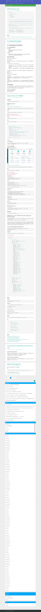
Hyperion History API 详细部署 (15, 96)
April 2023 (7, 495)
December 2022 (8, 502)
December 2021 (8, 519)
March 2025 (7, 459)
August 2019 (7, 566)
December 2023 (8, 483)
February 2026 (8, 440)
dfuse (20, 427)
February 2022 (8, 516)
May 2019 (7, 571)
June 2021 (7, 530)
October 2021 (8, 523)
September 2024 (8, 469)
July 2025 (7, 452)
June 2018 (7, 590)
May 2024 (7, 476)
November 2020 (8, 542)
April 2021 (7, 533)
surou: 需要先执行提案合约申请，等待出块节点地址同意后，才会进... (15, 411)
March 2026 (7, 438)
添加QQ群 (7, 599)
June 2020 (7, 549)
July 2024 (7, 473)
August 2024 (7, 471)
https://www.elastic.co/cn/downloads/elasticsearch (14, 106)
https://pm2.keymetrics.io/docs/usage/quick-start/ (14, 340)
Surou (9, 10)
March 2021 (7, 535)
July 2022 (7, 509)
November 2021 (8, 521)
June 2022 (7, 511)
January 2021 (8, 538)
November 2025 (8, 445)
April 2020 (7, 552)
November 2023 (8, 485)
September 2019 (8, 564)
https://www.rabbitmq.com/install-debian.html (13, 338)
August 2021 (7, 526)
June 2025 (7, 454)
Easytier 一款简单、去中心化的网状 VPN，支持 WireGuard (13, 391)
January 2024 (8, 481)
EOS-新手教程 (17, 10)
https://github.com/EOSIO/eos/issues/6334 (13, 341)
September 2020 (8, 545)
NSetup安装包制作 (8, 596)
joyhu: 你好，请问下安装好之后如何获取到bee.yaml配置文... (14, 418)
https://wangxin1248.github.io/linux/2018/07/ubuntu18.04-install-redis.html (17, 339)
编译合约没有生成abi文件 (14, 364)
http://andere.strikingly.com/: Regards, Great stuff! (12, 409)
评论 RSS (7, 605)
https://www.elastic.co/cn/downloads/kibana (13, 165)
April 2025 (7, 457)
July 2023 (7, 492)
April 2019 (7, 573)
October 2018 (8, 583)
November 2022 (8, 504)
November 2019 (8, 561)
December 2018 (8, 580)
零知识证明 (20, 429)
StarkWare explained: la (20, 406)
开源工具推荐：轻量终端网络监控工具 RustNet (12, 388)
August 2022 (7, 507)
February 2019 (8, 576)
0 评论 (21, 10)
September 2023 (8, 488)
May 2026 (7, 435)
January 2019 (8, 578)
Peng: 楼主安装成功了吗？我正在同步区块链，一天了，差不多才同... (15, 416)
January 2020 (8, 557)
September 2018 (8, 585)
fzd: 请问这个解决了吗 (9, 404)
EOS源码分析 (20, 424)
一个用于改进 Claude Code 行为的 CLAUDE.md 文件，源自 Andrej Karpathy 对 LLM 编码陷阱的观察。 (19, 393)
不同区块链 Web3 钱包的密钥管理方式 (11, 400)
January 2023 (8, 500)
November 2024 (8, 466)
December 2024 (8, 464)
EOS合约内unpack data (13, 9)
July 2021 (7, 528)
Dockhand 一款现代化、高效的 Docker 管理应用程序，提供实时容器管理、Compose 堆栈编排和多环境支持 (20, 398)
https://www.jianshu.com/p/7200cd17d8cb (13, 337)
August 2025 (7, 450)
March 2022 (7, 514)
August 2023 (7, 490)
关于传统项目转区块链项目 (14, 41)
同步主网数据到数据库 (20, 425)
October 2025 (8, 447)
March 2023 (7, 497)
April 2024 (7, 478)
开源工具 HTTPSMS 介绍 (9, 386)
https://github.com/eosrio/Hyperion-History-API (13, 336)
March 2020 (7, 554)
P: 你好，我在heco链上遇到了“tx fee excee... (12, 414)
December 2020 (8, 540)
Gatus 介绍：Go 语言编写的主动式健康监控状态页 (12, 384)
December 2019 (8, 559)
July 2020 (7, 547)
